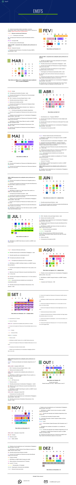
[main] (38, 11)
